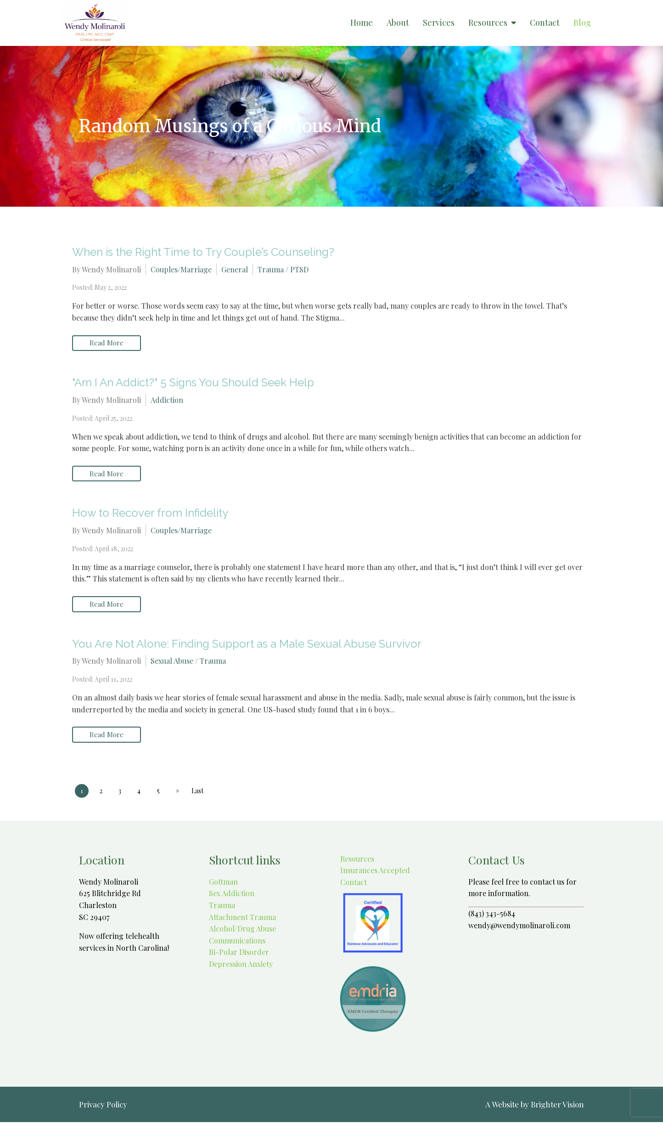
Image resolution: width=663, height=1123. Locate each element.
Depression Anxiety (241, 965)
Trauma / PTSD (283, 269)
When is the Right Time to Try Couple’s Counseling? (203, 252)
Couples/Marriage (181, 269)
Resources (487, 23)
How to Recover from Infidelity (150, 513)
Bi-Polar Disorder (239, 953)
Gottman (223, 882)
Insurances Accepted (374, 871)
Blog (582, 23)
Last (198, 791)
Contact (545, 23)
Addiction (167, 400)
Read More (107, 343)
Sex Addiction (231, 894)
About (398, 23)
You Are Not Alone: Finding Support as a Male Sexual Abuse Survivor (246, 644)
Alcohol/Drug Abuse (242, 929)
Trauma (222, 906)
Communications (237, 941)
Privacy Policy (103, 1105)
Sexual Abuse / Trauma (188, 661)
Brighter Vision (557, 1105)
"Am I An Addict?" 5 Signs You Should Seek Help (193, 382)
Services (439, 23)
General (234, 269)
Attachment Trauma (242, 917)
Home (361, 23)
